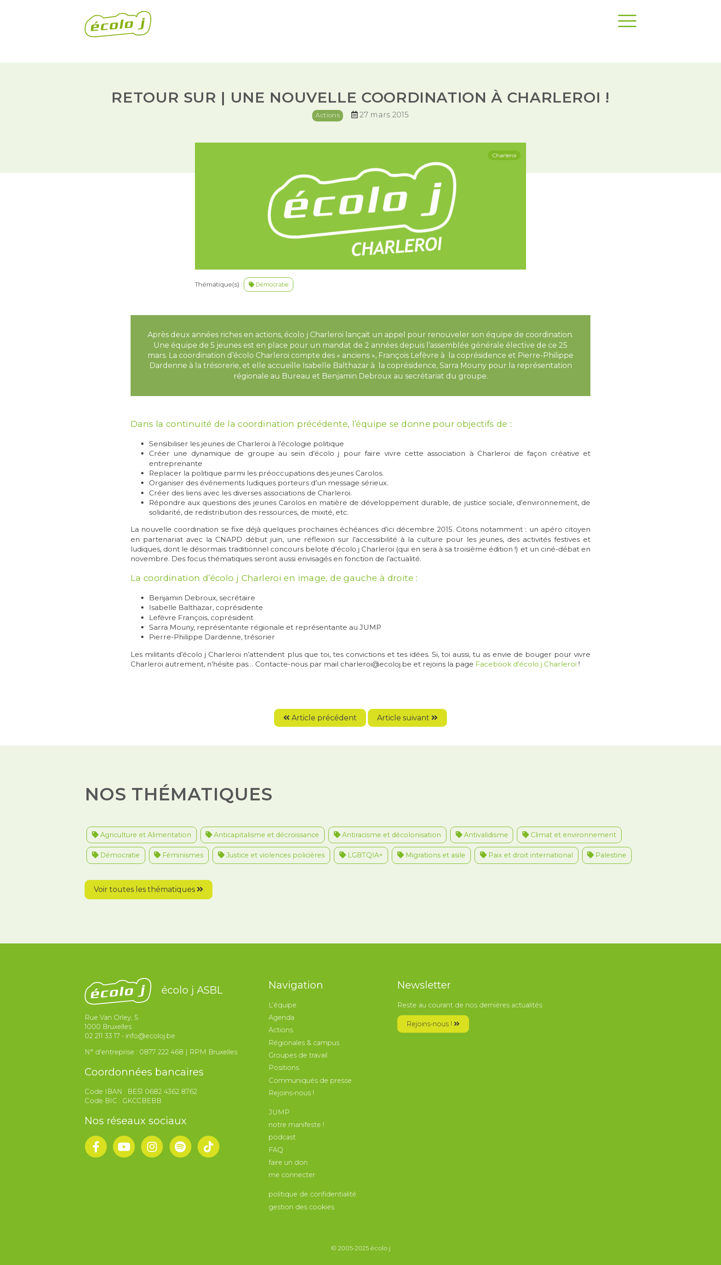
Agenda (281, 1017)
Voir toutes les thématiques (148, 889)
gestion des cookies (301, 1207)
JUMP (279, 1112)
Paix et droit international (526, 855)
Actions (327, 115)
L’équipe (283, 1005)
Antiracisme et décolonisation (387, 835)
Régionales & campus (304, 1043)
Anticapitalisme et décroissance (262, 835)
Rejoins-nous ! (291, 1093)
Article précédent (320, 717)
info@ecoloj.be (150, 1036)
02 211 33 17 (102, 1036)
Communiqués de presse (310, 1080)
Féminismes (178, 855)
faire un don (288, 1162)
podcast (282, 1137)
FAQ (276, 1150)
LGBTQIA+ (361, 855)
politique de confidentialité (312, 1194)
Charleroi (504, 155)
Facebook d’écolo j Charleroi (525, 664)
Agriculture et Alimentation (141, 835)
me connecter (292, 1175)
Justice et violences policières (271, 855)
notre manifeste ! (296, 1125)
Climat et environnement (569, 835)
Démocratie (269, 284)
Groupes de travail (298, 1055)
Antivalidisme (482, 835)
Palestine (606, 855)
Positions (284, 1068)
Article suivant (407, 717)
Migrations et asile (431, 855)
